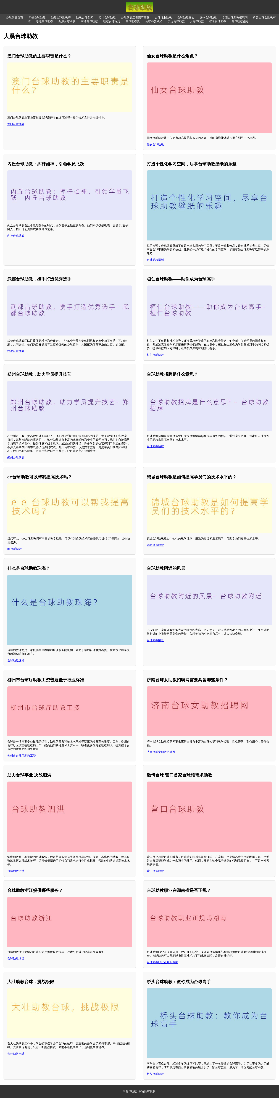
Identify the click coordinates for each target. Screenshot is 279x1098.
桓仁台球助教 (155, 354)
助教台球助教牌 (61, 17)
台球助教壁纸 (155, 259)
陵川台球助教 (107, 17)
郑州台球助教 (15, 457)
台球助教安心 (185, 17)
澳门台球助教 (15, 124)
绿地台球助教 (44, 21)
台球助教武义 (153, 21)
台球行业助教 (163, 17)
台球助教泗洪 (15, 870)
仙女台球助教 (155, 144)
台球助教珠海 (15, 660)
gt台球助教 (197, 21)
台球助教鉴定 (240, 21)
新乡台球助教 (66, 21)
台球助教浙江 (15, 958)
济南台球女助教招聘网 (161, 751)
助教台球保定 (111, 21)
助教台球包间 (84, 17)
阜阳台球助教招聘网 (235, 17)
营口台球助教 (155, 870)
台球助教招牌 (155, 446)
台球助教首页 (14, 17)
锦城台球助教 (155, 545)
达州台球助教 (208, 17)
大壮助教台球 (15, 1053)
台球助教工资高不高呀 (135, 17)
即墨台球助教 (37, 17)
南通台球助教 (89, 21)
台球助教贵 (133, 21)
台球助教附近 (155, 640)
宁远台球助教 (176, 21)
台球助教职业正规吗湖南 (162, 962)
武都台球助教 (15, 351)
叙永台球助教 (217, 21)
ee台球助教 (14, 548)
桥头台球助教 (155, 1073)
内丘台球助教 (15, 235)
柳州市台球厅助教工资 (21, 755)
